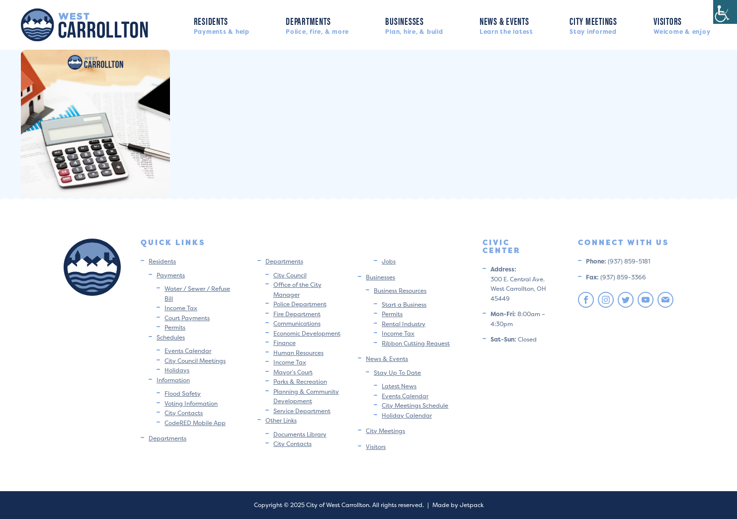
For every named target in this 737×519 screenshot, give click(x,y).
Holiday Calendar (407, 415)
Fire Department (297, 314)
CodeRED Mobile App (195, 423)
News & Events (506, 24)
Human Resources (298, 352)
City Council (290, 275)
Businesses (414, 24)
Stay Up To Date (397, 372)
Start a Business (404, 304)
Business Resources (400, 290)
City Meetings (593, 24)
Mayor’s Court (293, 372)
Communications (297, 323)
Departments (317, 24)
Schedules (171, 337)
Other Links (281, 420)
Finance (284, 343)
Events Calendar (187, 350)
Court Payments (187, 318)
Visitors (682, 24)
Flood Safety (182, 393)
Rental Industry (403, 324)
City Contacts (183, 413)
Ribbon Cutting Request (416, 343)
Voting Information (191, 403)
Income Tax (180, 308)
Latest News (399, 386)
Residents (221, 24)
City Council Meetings (195, 360)
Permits (174, 327)
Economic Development (306, 333)
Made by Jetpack (458, 505)
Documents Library (300, 434)
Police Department (300, 304)
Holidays (176, 370)
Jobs (389, 261)
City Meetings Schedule (415, 405)
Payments (171, 275)
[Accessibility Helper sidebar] (725, 12)
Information (173, 380)
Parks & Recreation (300, 381)
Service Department (301, 411)
